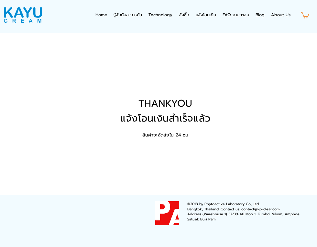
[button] (305, 14)
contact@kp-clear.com (260, 209)
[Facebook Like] (53, 207)
